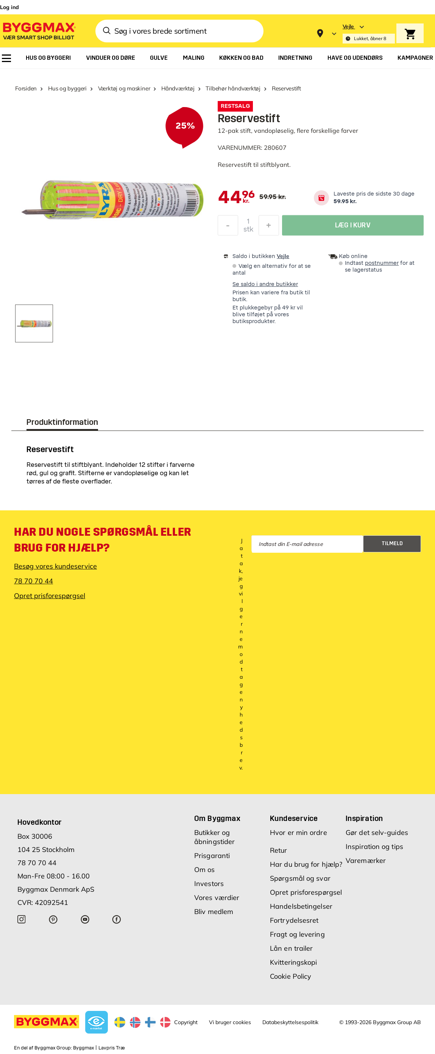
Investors (209, 883)
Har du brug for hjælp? (306, 864)
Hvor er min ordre (298, 832)
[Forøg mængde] (269, 227)
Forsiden (26, 88)
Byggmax (83, 1048)
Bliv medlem (213, 911)
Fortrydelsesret (294, 920)
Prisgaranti (212, 855)
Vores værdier (216, 897)
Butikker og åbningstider (214, 837)
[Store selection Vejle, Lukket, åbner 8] (369, 33)
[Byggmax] (38, 30)
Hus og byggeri (67, 88)
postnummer (382, 263)
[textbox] (236, 198)
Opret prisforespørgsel (49, 595)
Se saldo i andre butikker (265, 284)
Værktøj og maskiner (124, 88)
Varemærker (366, 860)
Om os (204, 869)
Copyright (186, 1022)
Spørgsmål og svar (300, 878)
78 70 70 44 (33, 581)
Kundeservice (294, 818)
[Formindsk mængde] (228, 227)
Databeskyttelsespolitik (290, 1022)
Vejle (283, 256)
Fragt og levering (297, 934)
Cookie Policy (290, 976)
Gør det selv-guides (377, 832)
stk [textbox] (248, 231)
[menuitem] (6, 58)
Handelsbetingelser (301, 906)
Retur (278, 850)
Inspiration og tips (374, 846)
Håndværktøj (178, 88)
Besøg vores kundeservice (55, 566)
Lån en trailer (291, 948)
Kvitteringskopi (293, 962)
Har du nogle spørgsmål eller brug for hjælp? (102, 540)
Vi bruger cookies (230, 1022)
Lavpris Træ (111, 1048)
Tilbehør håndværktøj (233, 88)
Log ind (9, 7)
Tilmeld (392, 543)
